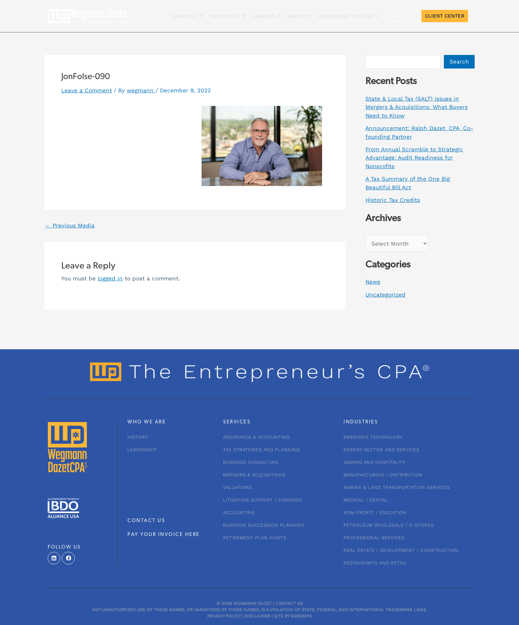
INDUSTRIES (228, 16)
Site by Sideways (293, 615)
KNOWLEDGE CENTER (348, 16)
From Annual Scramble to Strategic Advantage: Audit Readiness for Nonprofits (414, 157)
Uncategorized (385, 294)
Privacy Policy (224, 615)
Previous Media (70, 225)
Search (459, 61)
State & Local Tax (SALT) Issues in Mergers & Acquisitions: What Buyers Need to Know (416, 107)
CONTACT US (146, 520)
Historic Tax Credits (392, 200)
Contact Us (289, 603)
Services (187, 16)
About (299, 16)
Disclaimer (257, 615)
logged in (110, 278)
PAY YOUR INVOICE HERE (163, 534)
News (372, 281)
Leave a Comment (86, 90)
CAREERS (267, 16)
